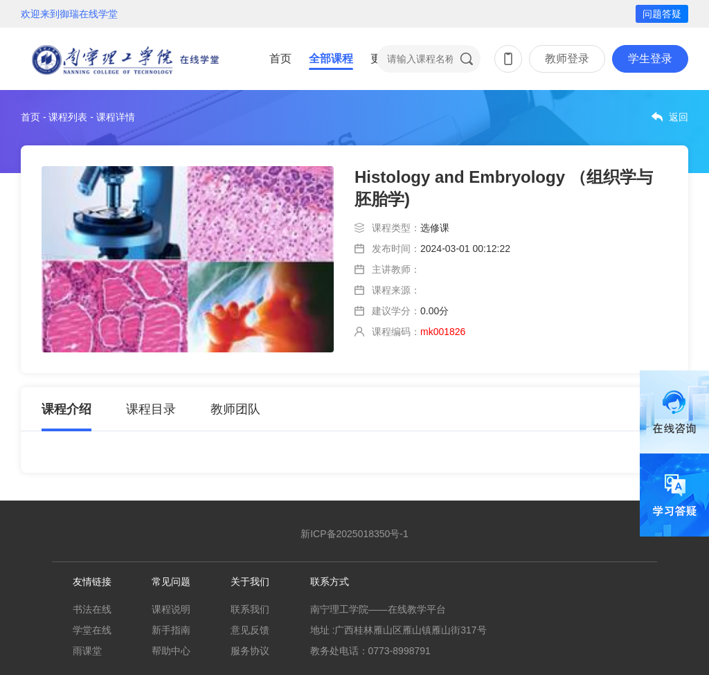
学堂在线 (92, 630)
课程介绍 (66, 409)
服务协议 (250, 650)
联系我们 (250, 609)
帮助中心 (171, 650)
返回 (678, 117)
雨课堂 (87, 650)
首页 (280, 58)
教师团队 (235, 409)
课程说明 (171, 609)
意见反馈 (250, 630)
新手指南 (171, 630)
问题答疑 (662, 13)
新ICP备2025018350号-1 (354, 533)
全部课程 (331, 58)
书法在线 (92, 609)
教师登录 (567, 58)
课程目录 (151, 409)
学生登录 (650, 58)
